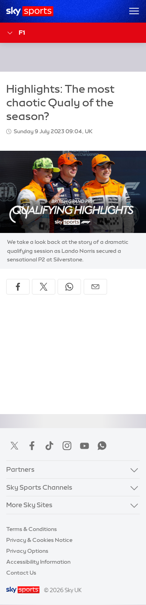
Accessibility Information (38, 561)
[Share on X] (43, 287)
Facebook (32, 445)
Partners (20, 469)
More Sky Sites (29, 504)
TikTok (49, 445)
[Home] (29, 11)
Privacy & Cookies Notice (39, 540)
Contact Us (21, 572)
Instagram (67, 445)
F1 (15, 33)
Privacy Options (27, 551)
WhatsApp (102, 445)
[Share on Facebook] (18, 287)
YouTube (84, 445)
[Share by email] (95, 287)
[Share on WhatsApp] (69, 287)
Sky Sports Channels (39, 487)
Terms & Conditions (31, 529)
